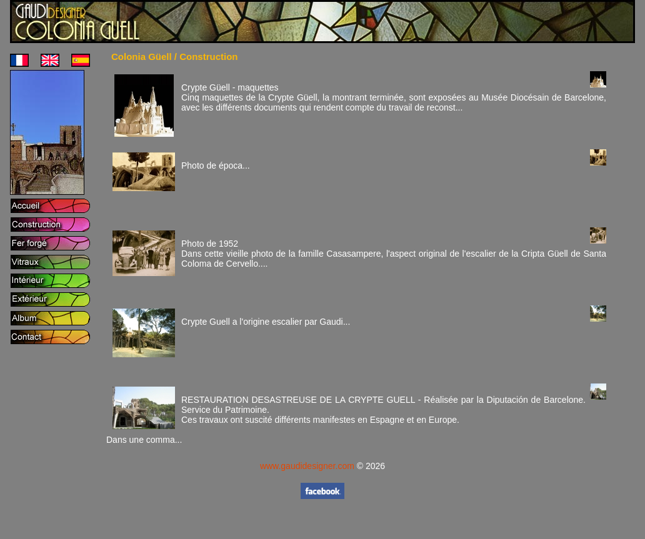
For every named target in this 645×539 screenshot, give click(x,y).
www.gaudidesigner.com (307, 466)
